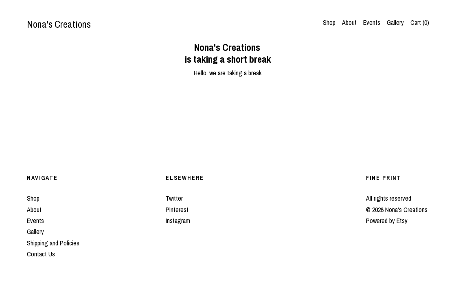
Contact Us (41, 253)
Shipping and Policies (53, 242)
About (349, 22)
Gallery (395, 22)
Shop (329, 22)
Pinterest (177, 209)
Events (371, 22)
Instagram (178, 220)
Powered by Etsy (387, 220)
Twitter (174, 198)
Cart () (419, 22)
